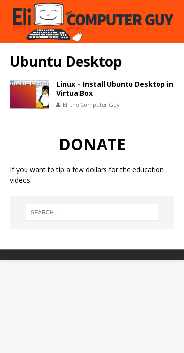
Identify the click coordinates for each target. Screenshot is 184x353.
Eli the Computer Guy (91, 104)
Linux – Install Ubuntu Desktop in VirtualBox (114, 88)
